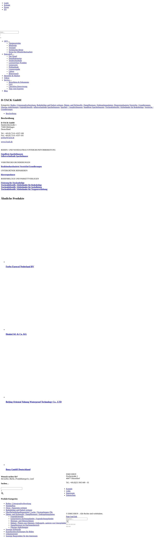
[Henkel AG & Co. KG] (36, 330)
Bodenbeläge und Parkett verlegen (50, 105)
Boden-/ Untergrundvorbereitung (23, 105)
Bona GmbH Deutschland (18, 469)
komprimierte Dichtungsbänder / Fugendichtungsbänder (32, 519)
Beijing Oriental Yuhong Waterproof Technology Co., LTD (34, 402)
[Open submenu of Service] (11, 80)
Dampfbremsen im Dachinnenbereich (25, 525)
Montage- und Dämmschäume (22, 521)
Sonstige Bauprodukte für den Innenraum (22, 536)
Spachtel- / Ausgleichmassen (72, 107)
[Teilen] (72, 524)
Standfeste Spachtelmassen (94, 107)
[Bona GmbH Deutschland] (36, 465)
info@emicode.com (73, 485)
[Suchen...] (76, 519)
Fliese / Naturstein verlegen (16, 508)
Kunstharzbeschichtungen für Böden (20, 532)
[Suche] (67, 521)
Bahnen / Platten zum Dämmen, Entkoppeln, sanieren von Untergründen (38, 523)
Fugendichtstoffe (26, 107)
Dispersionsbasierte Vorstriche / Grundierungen (132, 105)
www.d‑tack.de (7, 142)
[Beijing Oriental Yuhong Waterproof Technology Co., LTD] (36, 397)
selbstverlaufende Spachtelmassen (46, 107)
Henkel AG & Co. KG (16, 334)
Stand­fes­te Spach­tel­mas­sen (12, 154)
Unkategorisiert (12, 534)
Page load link (71, 516)
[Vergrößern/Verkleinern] (67, 524)
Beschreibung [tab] (11, 113)
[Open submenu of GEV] (9, 41)
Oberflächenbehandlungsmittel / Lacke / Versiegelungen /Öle (29, 512)
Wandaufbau (10, 506)
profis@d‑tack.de (7, 138)
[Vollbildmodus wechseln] (69, 524)
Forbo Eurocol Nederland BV (20, 266)
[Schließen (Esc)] (74, 524)
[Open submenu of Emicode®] (13, 54)
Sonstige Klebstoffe (13, 529)
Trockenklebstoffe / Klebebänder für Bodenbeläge (124, 107)
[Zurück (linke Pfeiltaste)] (67, 526)
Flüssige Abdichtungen (10, 107)
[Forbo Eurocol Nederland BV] (36, 262)
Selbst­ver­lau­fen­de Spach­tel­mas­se (14, 156)
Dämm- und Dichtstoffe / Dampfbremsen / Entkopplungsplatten (88, 105)
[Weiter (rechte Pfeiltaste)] (69, 526)
